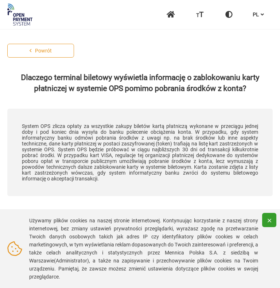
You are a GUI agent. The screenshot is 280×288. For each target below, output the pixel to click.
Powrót (41, 51)
